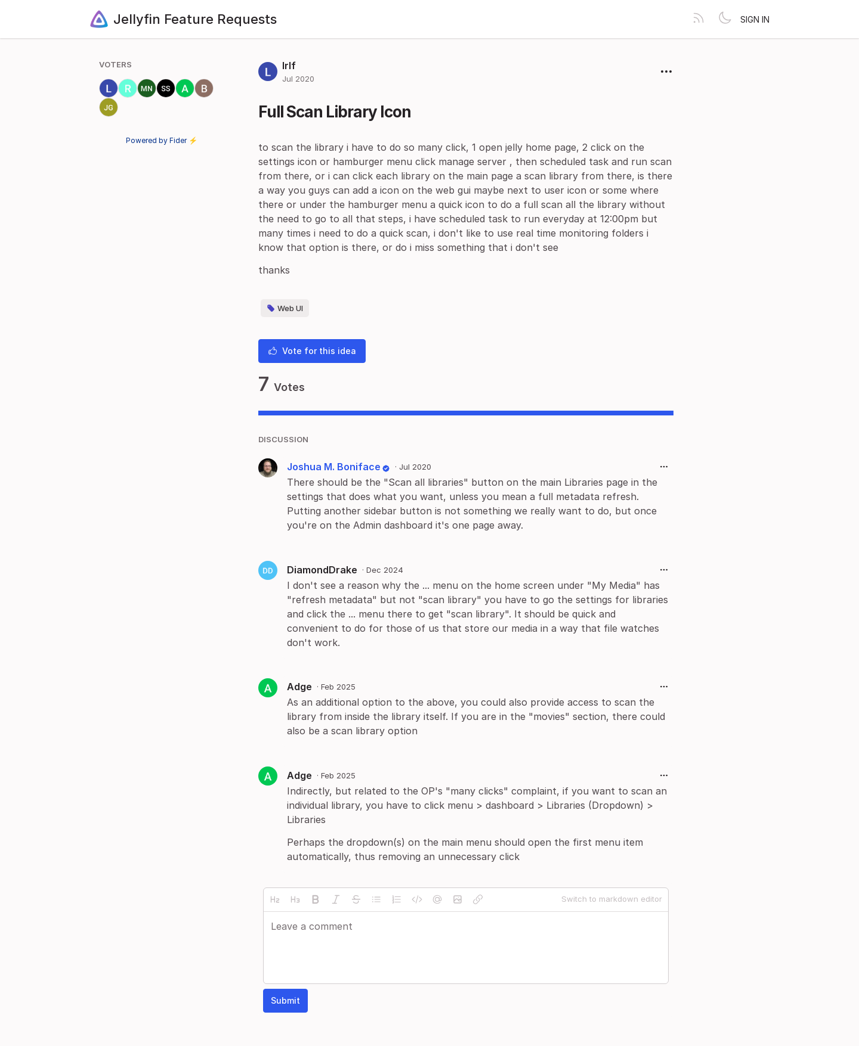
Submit (285, 1000)
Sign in (755, 19)
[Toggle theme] (725, 19)
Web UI (285, 308)
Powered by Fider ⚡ (161, 140)
